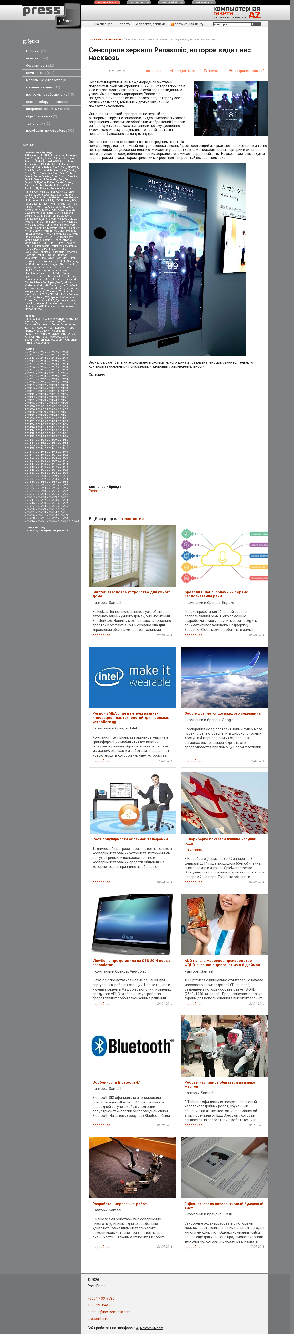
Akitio (39, 158)
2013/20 (63, 397)
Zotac (40, 297)
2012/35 (52, 373)
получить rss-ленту (187, 24)
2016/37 (41, 515)
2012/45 (30, 382)
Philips (29, 249)
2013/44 (52, 415)
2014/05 (63, 421)
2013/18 (41, 397)
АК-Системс (67, 297)
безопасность (40, 65)
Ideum (28, 203)
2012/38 (41, 376)
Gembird (30, 194)
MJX (73, 225)
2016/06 (63, 494)
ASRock (56, 164)
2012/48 (63, 382)
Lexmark (30, 215)
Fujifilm (66, 188)
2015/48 (41, 491)
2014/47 (30, 454)
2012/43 (52, 379)
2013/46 (30, 418)
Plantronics (50, 249)
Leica (50, 212)
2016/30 (52, 509)
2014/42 (63, 448)
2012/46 (41, 382)
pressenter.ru (98, 1319)
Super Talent (46, 273)
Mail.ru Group (47, 218)
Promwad (62, 255)
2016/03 (30, 494)
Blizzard (44, 170)
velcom (67, 282)
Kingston (44, 209)
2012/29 (30, 370)
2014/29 (52, 439)
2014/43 (30, 451)
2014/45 (52, 451)
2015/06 (63, 457)
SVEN (58, 273)
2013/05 (30, 388)
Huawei (65, 200)
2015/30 (63, 476)
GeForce (69, 191)
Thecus (70, 276)
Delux (67, 179)
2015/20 (41, 469)
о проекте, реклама (151, 24)
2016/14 (63, 500)
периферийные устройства (51, 130)
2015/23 (30, 472)
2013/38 (30, 412)
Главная (95, 39)
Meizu (73, 218)
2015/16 (41, 466)
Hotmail (44, 200)
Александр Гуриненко (64, 318)
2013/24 (52, 400)
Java (58, 206)
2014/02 (30, 421)
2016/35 (63, 512)
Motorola (52, 228)
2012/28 (63, 367)
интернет (37, 58)
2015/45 (52, 488)
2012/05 (30, 352)
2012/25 (30, 367)
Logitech (65, 215)
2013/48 (52, 418)
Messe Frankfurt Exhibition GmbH (45, 221)
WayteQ (45, 288)
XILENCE (47, 294)
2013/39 (41, 412)
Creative (72, 176)
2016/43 (63, 518)
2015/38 (63, 481)
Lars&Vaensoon (66, 306)
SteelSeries (31, 273)
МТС (51, 300)
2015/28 (41, 476)
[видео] (154, 71)
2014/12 (52, 427)
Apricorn (73, 161)
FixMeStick (63, 185)
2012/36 (63, 373)
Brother (54, 170)
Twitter (29, 282)
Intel (45, 203)
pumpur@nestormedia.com (109, 1312)
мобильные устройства (48, 80)
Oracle (36, 243)
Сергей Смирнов (66, 339)
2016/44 (30, 521)
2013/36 (52, 409)
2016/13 (52, 500)
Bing (63, 167)
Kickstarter (31, 209)
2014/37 (52, 445)
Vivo (27, 288)
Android (47, 161)
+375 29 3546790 (101, 1305)
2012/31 (52, 370)
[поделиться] (182, 71)
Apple (63, 161)
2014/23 (30, 436)
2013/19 (52, 397)
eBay (43, 182)
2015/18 (63, 466)
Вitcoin (29, 300)
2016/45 (41, 521)
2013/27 (41, 403)
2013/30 (30, 406)
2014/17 (52, 430)
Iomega (61, 203)
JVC (70, 206)
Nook (39, 237)
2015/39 (30, 485)
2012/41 (30, 379)
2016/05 (52, 494)
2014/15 (41, 430)
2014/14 (30, 430)
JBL (64, 206)
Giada (58, 194)
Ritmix (72, 258)
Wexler (74, 288)
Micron (29, 225)
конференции (47, 530)
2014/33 (52, 442)
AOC (56, 161)
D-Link (29, 179)
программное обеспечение (51, 94)
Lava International (35, 212)
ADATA (45, 155)
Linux (56, 215)
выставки (31, 530)
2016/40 (30, 518)
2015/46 (63, 488)
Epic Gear (70, 303)
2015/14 (63, 463)
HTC (57, 200)
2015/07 (30, 460)
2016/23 (30, 506)
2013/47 (41, 418)
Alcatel (48, 158)
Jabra (50, 206)
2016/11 (30, 500)
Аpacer (54, 297)
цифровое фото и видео (48, 109)
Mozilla (48, 230)
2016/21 (52, 503)
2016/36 (30, 515)
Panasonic (43, 246)
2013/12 (63, 391)
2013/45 (63, 415)
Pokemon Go (46, 252)
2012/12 (63, 354)
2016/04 (41, 494)
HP (51, 200)
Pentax (73, 246)
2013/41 (63, 412)
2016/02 (63, 491)
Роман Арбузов (51, 336)
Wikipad (29, 291)
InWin (52, 203)
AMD (39, 161)
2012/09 (30, 354)
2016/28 (30, 509)
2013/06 (41, 388)
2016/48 (74, 521)
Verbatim (30, 285)
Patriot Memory (59, 246)
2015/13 (52, 463)
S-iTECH (61, 261)
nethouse (36, 233)
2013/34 (30, 409)
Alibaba (58, 158)
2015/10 (63, 460)
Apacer (50, 303)
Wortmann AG (66, 291)
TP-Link (57, 279)
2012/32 (63, 370)
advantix (64, 155)
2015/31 (30, 478)
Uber (37, 282)
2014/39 (30, 448)
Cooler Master (42, 176)
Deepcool (39, 179)
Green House (60, 197)
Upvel (51, 282)
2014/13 (63, 427)
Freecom (56, 188)
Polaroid (59, 252)
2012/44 (63, 379)
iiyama (37, 203)
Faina (28, 318)
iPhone (29, 206)
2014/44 (41, 451)
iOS (69, 203)
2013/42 (30, 415)
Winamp (40, 291)
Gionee (29, 197)
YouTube (30, 297)
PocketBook (31, 252)
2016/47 (63, 521)
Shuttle (72, 264)
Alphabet (69, 158)
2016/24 (41, 506)
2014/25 (52, 436)
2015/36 (41, 481)
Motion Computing (35, 228)
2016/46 (52, 521)
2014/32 (41, 442)
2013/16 (63, 394)
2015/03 (30, 457)
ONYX (48, 240)
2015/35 (30, 481)
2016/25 (52, 506)
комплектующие (43, 87)
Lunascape (31, 218)
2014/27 (30, 439)
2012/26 (41, 367)
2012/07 (52, 352)
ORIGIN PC (47, 243)
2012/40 (63, 376)
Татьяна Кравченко (37, 342)
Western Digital (60, 288)
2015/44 (41, 488)
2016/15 (30, 503)
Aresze (59, 303)
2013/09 (30, 391)
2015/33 (52, 478)
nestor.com (107, 2)
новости (124, 24)
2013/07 (52, 388)
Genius (40, 194)
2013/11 (52, 391)
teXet (62, 276)
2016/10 (63, 497)
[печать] (212, 71)
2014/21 (52, 433)
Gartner (50, 191)
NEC (27, 233)
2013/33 (63, 406)
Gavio (59, 191)
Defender (51, 179)
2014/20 (41, 433)
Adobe (54, 155)
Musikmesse (67, 230)
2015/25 (52, 472)
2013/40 (52, 412)
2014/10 (30, 427)
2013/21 (30, 400)
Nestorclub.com (151, 1328)
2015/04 (41, 457)
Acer (36, 155)
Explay (39, 185)
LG (38, 215)
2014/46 (63, 451)
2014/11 (41, 427)
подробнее (101, 635)
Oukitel (60, 243)
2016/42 (52, 518)
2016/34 (52, 512)
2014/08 (52, 424)
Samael (37, 318)
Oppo (28, 243)
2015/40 (41, 485)
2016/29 (41, 509)
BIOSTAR (72, 167)
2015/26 (63, 472)
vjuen (46, 318)
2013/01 (30, 385)
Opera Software (63, 240)
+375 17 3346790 (101, 1298)
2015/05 (52, 457)
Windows (51, 291)
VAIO (59, 282)
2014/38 (63, 445)
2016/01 (52, 491)
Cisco (28, 173)
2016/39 (63, 515)
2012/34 (41, 373)
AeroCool (30, 158)
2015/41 (52, 485)
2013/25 (63, 400)
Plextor (62, 249)
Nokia (66, 233)
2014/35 (30, 445)
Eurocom (30, 185)
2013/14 (41, 394)
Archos (29, 164)
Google (47, 197)
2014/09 (63, 424)
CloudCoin (59, 173)
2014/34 (63, 442)
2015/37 (52, 481)
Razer (50, 258)
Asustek (30, 167)
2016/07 (30, 497)
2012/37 (30, 376)
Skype (58, 267)
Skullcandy (47, 267)
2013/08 (63, 388)
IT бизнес (37, 51)
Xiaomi (37, 294)
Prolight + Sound (45, 255)
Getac (49, 194)
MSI (56, 230)
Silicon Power (32, 267)
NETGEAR (31, 309)
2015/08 (41, 460)
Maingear (62, 218)
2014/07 (41, 424)
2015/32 (41, 478)
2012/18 (41, 361)
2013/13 (30, 394)
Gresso (73, 197)
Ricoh (58, 258)
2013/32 (52, 406)
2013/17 (30, 397)
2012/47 (52, 382)
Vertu (40, 285)
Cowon (62, 176)
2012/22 (41, 364)
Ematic (60, 182)
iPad (74, 203)
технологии (39, 123)
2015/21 (52, 469)
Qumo (42, 258)
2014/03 (41, 421)
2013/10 (41, 391)
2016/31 (63, 509)
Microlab (72, 221)
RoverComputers (45, 261)
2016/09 (52, 497)
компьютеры (40, 73)
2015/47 (30, 491)
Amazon (29, 161)
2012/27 (52, 367)
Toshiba (46, 279)
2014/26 (63, 436)
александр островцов (38, 321)
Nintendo (56, 233)
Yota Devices (70, 294)
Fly (37, 188)
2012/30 (41, 370)
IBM (73, 200)
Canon (63, 170)
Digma (29, 182)
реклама (62, 530)
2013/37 (63, 409)
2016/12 (41, 500)
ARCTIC (39, 164)
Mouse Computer (68, 228)
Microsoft (39, 225)
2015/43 (30, 488)
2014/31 (30, 442)
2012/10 (41, 354)
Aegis (73, 155)
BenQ (56, 167)
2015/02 (63, 454)
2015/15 (30, 466)
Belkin (48, 167)
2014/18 (63, 430)
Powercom (71, 252)
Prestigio (30, 255)
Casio (71, 170)
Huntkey (29, 306)
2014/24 (41, 436)
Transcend (69, 279)
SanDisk (30, 264)
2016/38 (52, 515)
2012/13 (30, 357)
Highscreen (32, 200)
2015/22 (63, 469)
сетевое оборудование (47, 102)
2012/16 (63, 357)
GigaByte (68, 194)
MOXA (38, 230)
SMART (29, 270)
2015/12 (41, 463)
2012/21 (30, 364)
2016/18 (41, 503)
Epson (68, 182)
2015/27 (30, 476)
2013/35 (41, 409)
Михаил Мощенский (54, 333)
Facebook (50, 185)
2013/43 (41, 415)
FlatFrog (29, 188)
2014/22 (63, 433)
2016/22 (63, 503)
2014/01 (63, 418)
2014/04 (52, 421)
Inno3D (40, 306)
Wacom (35, 288)
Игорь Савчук (41, 330)
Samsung (72, 261)
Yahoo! (58, 294)
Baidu (39, 167)
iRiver (37, 206)
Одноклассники (65, 300)
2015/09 (52, 460)
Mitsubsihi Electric (57, 225)
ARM (48, 164)
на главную (103, 24)
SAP (38, 264)
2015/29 (52, 476)
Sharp (63, 264)
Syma (66, 273)
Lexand (68, 212)
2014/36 (41, 445)
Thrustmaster (33, 279)
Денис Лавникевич (64, 324)
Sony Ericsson (49, 270)
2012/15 (52, 357)
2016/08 (41, 497)
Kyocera (62, 209)
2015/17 (52, 466)
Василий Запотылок (37, 324)
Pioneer (38, 249)
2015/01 (52, 454)
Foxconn (44, 188)
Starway (62, 270)
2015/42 (63, 485)
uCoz (44, 282)
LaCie (71, 209)
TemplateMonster (47, 276)
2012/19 (52, 361)
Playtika (29, 303)
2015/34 (63, 478)
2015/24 (41, 472)
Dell (60, 179)
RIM (64, 258)
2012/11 (52, 354)
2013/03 (52, 385)
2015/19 (30, 469)
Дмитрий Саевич (35, 327)
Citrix (35, 173)
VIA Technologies (55, 285)
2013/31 (41, 406)
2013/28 (52, 403)
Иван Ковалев (56, 327)
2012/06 (41, 352)
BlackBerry (31, 170)
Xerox (28, 294)
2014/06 (30, 424)
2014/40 (41, 448)
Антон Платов (60, 321)
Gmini (38, 197)
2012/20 (63, 361)
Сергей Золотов (44, 339)
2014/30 (63, 439)
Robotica (30, 261)
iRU (44, 206)
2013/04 (63, 385)
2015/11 (30, 463)
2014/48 (41, 454)
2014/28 (41, 439)
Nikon (46, 233)
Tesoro (42, 309)
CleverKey (46, 173)
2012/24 (63, 364)
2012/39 (52, 376)
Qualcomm (31, 258)
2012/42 (41, 379)
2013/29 (63, 403)
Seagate (54, 264)
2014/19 (30, 433)
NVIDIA (47, 237)
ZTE (46, 297)
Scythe (44, 264)
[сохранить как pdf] (246, 71)
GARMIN (39, 191)
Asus (65, 164)
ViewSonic (72, 285)
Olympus (38, 240)
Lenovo (59, 212)
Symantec (30, 276)
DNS (36, 182)
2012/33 (30, 373)
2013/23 (41, 400)
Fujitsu (29, 191)
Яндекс (40, 303)
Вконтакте (40, 300)
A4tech (29, 155)
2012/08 (63, 352)
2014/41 (52, 448)
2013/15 (52, 394)
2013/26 (30, 403)
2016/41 (41, 518)
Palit (33, 246)
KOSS (53, 209)
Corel (54, 176)
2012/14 (41, 357)
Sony (37, 270)
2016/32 (30, 512)
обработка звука (41, 116)
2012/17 (30, 361)
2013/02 (41, 385)
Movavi (29, 230)
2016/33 (41, 512)
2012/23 (52, 364)
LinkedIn (46, 215)
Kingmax (50, 306)
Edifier (51, 182)
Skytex (66, 267)
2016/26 (63, 506)
